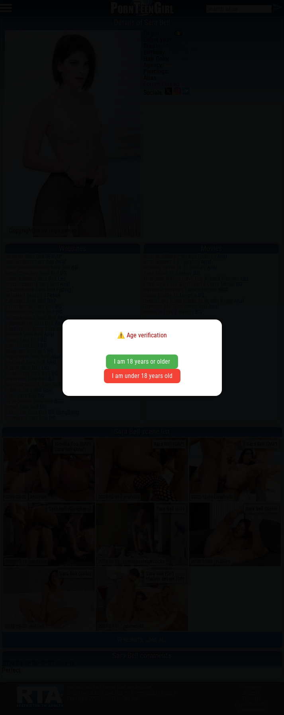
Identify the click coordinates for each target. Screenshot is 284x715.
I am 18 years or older (142, 361)
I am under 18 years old (142, 376)
